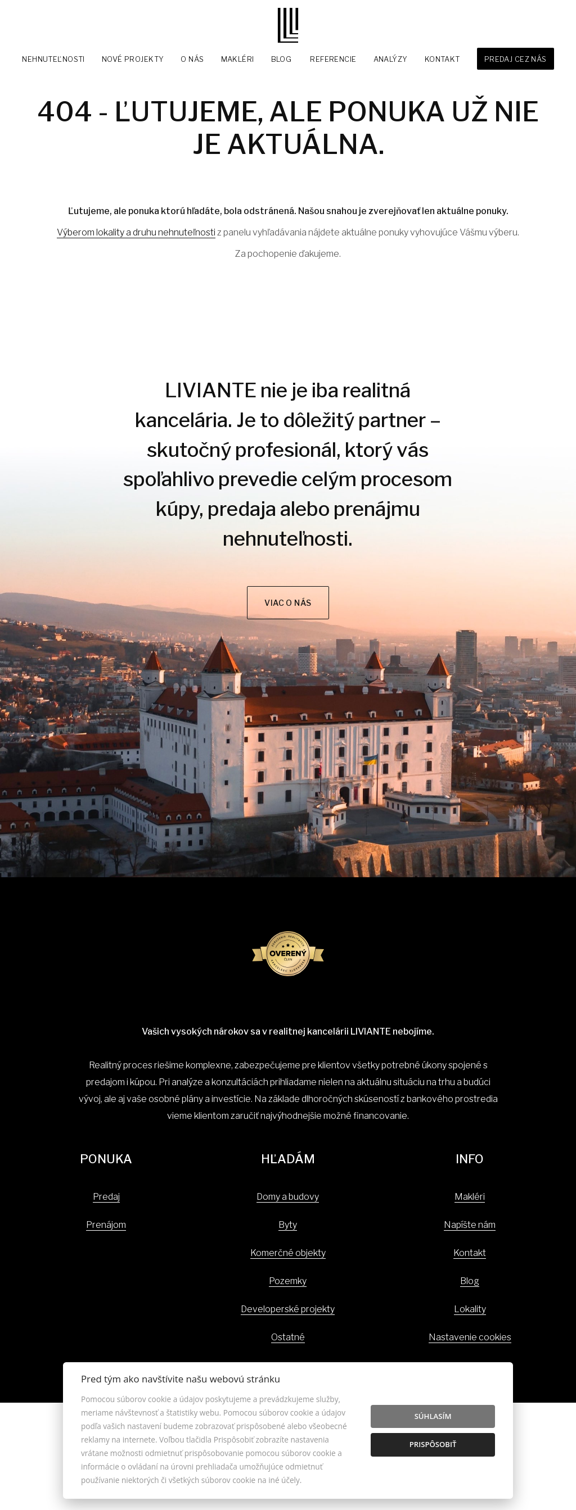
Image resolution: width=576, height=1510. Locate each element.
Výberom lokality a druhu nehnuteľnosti (136, 232)
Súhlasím (433, 1416)
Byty (287, 1224)
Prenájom (106, 1224)
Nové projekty (133, 59)
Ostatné (288, 1337)
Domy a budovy (287, 1196)
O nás (192, 59)
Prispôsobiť (433, 1444)
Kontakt (442, 59)
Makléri (237, 59)
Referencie (333, 59)
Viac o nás (288, 602)
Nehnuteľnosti (53, 59)
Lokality (470, 1309)
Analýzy (391, 59)
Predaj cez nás (515, 59)
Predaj (106, 1196)
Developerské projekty (288, 1309)
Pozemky (288, 1281)
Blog (281, 59)
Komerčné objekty (288, 1253)
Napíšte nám (470, 1224)
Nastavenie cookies (470, 1337)
